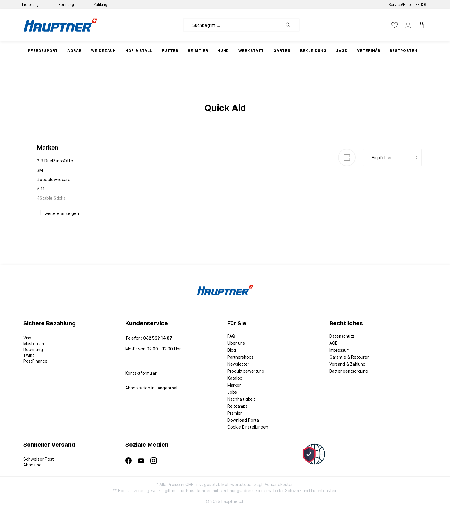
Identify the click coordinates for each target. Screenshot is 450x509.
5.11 (41, 188)
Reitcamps (237, 405)
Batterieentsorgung (348, 370)
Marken (234, 384)
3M (40, 170)
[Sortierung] (392, 157)
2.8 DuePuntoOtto (55, 160)
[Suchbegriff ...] (232, 25)
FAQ (231, 336)
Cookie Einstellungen (247, 426)
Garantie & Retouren (349, 356)
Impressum (339, 349)
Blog (231, 349)
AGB (333, 342)
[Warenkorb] (420, 25)
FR (417, 3)
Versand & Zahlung (347, 363)
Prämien (235, 412)
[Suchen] (291, 25)
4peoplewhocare (54, 179)
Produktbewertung (245, 370)
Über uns (236, 342)
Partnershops (240, 356)
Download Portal (243, 419)
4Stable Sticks (51, 198)
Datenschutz (341, 336)
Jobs (232, 391)
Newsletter (238, 363)
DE (423, 3)
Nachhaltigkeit (241, 398)
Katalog (234, 377)
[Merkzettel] (394, 25)
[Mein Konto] (408, 25)
